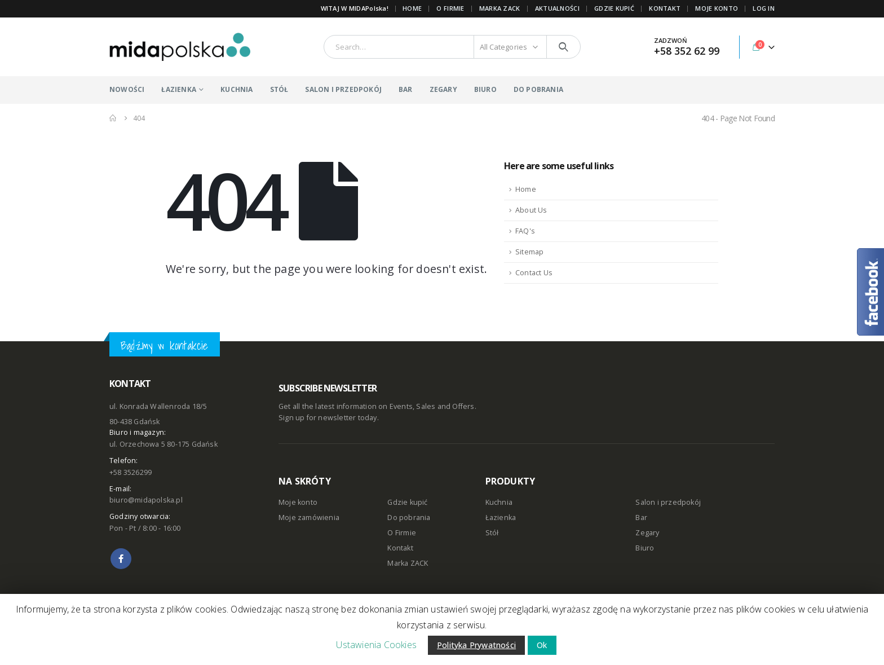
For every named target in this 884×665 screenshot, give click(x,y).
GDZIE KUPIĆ (614, 8)
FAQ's (525, 231)
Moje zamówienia (309, 517)
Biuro (644, 548)
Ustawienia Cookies (376, 644)
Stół (492, 533)
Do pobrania (408, 517)
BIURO (485, 89)
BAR (406, 89)
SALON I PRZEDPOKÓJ (343, 89)
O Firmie (401, 533)
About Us (531, 210)
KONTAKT (664, 8)
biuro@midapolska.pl (146, 500)
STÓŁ (279, 89)
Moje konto (298, 502)
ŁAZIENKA (178, 89)
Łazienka (500, 517)
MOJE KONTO (716, 8)
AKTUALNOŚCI (557, 8)
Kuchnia (498, 502)
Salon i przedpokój (668, 502)
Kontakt (400, 548)
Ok (542, 645)
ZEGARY (443, 89)
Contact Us (533, 273)
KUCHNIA (236, 89)
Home (412, 8)
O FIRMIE (450, 8)
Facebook (121, 558)
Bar (641, 517)
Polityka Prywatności (476, 645)
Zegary (647, 533)
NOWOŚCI (126, 89)
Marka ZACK (499, 8)
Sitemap (529, 252)
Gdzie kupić (407, 502)
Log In (764, 8)
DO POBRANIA (538, 89)
